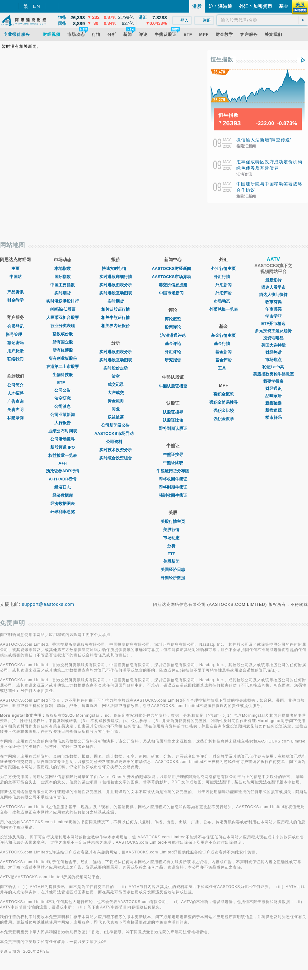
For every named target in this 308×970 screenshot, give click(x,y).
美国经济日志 (173, 569)
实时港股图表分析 (115, 284)
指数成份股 (62, 334)
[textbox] (262, 20)
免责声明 (15, 409)
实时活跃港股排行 (62, 301)
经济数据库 (62, 495)
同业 (116, 409)
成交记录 (115, 384)
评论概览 (173, 319)
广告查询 (15, 401)
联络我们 (15, 359)
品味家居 (273, 395)
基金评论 (173, 343)
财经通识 (273, 388)
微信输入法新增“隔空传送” (264, 139)
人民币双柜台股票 (62, 317)
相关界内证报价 (115, 325)
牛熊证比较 (173, 462)
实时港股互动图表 (115, 293)
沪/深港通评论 (173, 335)
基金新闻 (223, 351)
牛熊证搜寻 (173, 454)
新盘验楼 (273, 403)
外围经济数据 (173, 577)
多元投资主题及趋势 (273, 330)
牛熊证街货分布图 (173, 471)
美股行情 (173, 529)
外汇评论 (173, 351)
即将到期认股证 (173, 428)
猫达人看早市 (273, 287)
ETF (62, 382)
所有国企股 (62, 342)
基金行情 (223, 343)
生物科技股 (62, 374)
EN (36, 6)
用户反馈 (15, 350)
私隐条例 (15, 417)
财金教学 (15, 300)
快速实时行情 (115, 268)
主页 (15, 268)
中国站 (15, 276)
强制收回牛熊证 (173, 495)
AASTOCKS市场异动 (115, 433)
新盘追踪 (273, 410)
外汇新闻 (223, 284)
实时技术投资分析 (115, 449)
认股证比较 (173, 420)
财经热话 (273, 352)
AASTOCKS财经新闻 (173, 268)
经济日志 (62, 487)
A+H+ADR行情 (62, 479)
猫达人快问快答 (273, 294)
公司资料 (115, 441)
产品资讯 (15, 292)
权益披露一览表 (62, 455)
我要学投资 (273, 381)
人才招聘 (15, 393)
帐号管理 (15, 334)
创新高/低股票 (62, 309)
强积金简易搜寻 (223, 402)
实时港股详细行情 (115, 276)
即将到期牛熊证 (173, 487)
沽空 (116, 376)
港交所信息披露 (173, 284)
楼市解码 (273, 417)
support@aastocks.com (48, 604)
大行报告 (62, 422)
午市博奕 (273, 309)
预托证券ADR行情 (62, 471)
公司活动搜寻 (62, 439)
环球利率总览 (62, 511)
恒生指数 (222, 60)
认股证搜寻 (173, 412)
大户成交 (115, 392)
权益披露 (115, 417)
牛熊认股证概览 (173, 386)
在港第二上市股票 (62, 366)
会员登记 (15, 326)
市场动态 (173, 537)
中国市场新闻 (173, 293)
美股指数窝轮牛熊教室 (273, 374)
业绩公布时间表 (62, 431)
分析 (173, 546)
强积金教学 (223, 418)
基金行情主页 (223, 335)
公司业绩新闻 (62, 414)
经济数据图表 (62, 503)
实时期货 (62, 293)
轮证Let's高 (273, 366)
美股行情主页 (173, 521)
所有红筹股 (62, 350)
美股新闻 (173, 561)
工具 (223, 368)
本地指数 (62, 268)
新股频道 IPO (62, 447)
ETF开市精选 (273, 323)
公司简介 (15, 385)
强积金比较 (223, 410)
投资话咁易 (273, 338)
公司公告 (62, 390)
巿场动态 (223, 301)
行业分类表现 (62, 325)
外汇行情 (223, 276)
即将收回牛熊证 (173, 479)
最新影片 (273, 280)
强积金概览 (223, 394)
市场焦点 (273, 359)
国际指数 (62, 276)
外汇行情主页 (223, 268)
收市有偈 (273, 301)
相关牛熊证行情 (115, 317)
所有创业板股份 (62, 358)
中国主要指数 (62, 284)
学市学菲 (273, 316)
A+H (62, 463)
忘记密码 (15, 342)
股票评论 (173, 327)
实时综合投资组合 (115, 458)
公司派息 (62, 406)
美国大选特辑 (273, 345)
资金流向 (115, 400)
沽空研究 (62, 398)
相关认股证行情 (115, 309)
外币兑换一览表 (223, 309)
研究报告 (173, 360)
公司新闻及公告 (115, 425)
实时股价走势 (115, 368)
